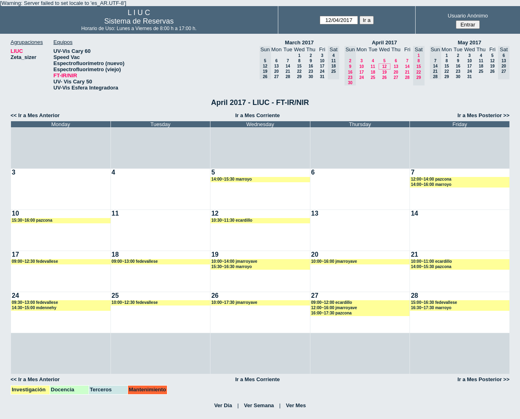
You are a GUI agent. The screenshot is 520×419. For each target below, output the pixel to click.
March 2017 (299, 42)
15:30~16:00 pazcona (32, 220)
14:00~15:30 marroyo (231, 179)
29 (299, 76)
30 (310, 76)
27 (276, 76)
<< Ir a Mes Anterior (35, 115)
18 (372, 72)
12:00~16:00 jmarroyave (334, 308)
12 (384, 66)
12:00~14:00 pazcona (431, 179)
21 (288, 71)
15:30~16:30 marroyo (231, 266)
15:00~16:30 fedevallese (434, 302)
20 (276, 71)
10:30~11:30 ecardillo (231, 220)
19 (384, 72)
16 (310, 66)
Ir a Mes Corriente (257, 115)
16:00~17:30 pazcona (331, 313)
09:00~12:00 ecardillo (331, 302)
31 (322, 76)
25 (372, 77)
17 (322, 66)
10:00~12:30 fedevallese (135, 302)
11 (372, 66)
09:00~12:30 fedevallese (35, 261)
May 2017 (469, 42)
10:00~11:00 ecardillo (431, 261)
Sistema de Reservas (138, 21)
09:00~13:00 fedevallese (135, 261)
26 (384, 77)
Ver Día (223, 405)
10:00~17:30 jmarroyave (234, 302)
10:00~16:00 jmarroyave (334, 261)
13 (276, 66)
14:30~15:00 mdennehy (34, 308)
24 (322, 71)
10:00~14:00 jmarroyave (234, 261)
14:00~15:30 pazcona (431, 266)
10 (322, 61)
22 (299, 71)
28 (288, 76)
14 (288, 66)
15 (299, 66)
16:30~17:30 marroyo (431, 308)
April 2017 (384, 42)
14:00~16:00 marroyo (431, 184)
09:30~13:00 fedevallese (35, 302)
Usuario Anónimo (468, 16)
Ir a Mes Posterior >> (483, 115)
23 (310, 71)
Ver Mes (296, 405)
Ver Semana (259, 405)
